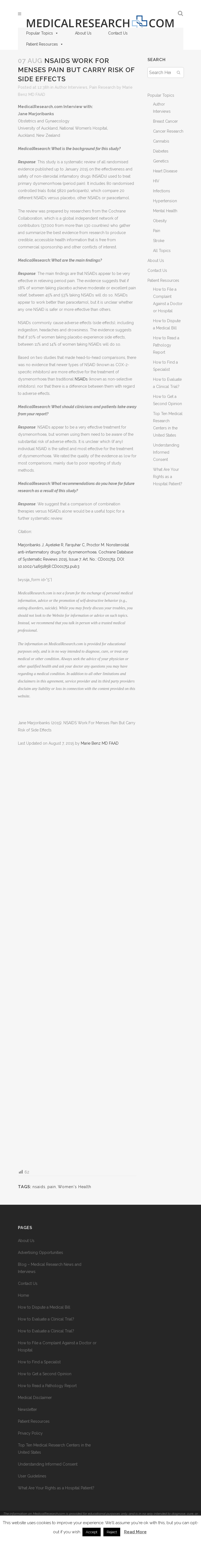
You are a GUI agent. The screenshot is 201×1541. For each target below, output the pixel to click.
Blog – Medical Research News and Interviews (49, 1268)
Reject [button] (112, 1532)
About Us (83, 33)
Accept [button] (91, 1532)
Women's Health (74, 1187)
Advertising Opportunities (40, 1252)
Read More (135, 1531)
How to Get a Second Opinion (44, 1374)
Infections (161, 191)
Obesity (160, 221)
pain (51, 1187)
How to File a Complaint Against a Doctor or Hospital (57, 1346)
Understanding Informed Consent (166, 452)
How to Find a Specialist (39, 1362)
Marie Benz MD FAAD (100, 743)
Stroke (158, 240)
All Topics (162, 250)
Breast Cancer (165, 121)
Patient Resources (44, 44)
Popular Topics (42, 33)
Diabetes (160, 151)
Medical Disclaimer (35, 1397)
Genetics (161, 161)
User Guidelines (32, 1476)
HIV (156, 181)
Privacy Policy (30, 1433)
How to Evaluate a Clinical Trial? (46, 1319)
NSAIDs (81, 379)
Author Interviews (71, 87)
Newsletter (27, 1409)
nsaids (39, 1187)
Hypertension (165, 201)
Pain (156, 231)
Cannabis (161, 141)
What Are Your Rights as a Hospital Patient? (167, 476)
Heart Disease (165, 171)
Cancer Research (168, 131)
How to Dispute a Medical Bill (44, 1307)
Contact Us (118, 33)
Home (23, 1295)
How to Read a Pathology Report (166, 345)
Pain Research (102, 87)
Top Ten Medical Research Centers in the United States (54, 1449)
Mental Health (165, 211)
